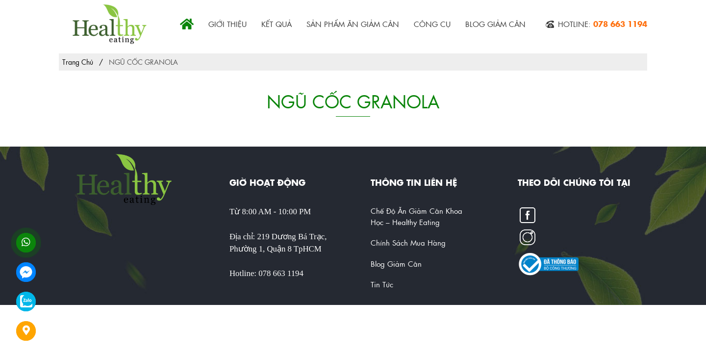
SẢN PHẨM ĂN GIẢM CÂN (352, 24)
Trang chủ (77, 62)
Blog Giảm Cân (495, 24)
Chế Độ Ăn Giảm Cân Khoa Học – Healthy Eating (416, 216)
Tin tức (382, 284)
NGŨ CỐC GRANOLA (143, 62)
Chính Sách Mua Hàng (408, 242)
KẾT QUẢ (276, 24)
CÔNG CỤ (432, 24)
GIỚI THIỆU (227, 24)
